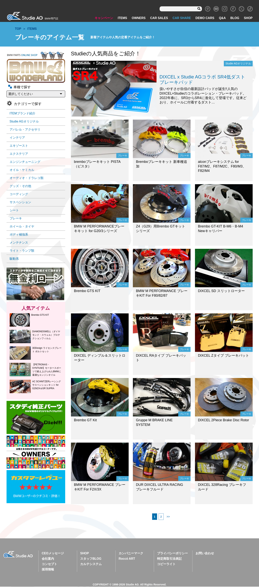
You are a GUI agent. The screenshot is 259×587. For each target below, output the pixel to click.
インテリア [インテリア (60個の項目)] (17, 138)
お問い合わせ (205, 553)
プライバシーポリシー (172, 553)
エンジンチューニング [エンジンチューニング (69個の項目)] (25, 162)
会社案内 (48, 559)
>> (168, 517)
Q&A (222, 18)
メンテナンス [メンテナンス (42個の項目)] (19, 243)
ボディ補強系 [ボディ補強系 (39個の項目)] (19, 234)
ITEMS (122, 18)
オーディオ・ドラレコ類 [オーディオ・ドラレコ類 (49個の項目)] (26, 178)
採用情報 (48, 569)
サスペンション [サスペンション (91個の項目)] (20, 202)
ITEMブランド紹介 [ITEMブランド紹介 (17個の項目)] (22, 113)
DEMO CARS (205, 18)
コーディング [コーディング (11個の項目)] (19, 194)
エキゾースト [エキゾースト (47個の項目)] (19, 146)
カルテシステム (91, 564)
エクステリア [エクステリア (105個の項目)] (19, 154)
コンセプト (49, 564)
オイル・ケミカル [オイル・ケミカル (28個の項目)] (22, 170)
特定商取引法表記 (169, 559)
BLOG (234, 18)
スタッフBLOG (90, 559)
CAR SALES (159, 18)
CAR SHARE (181, 18)
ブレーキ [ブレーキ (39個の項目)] (16, 218)
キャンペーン (104, 18)
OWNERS (139, 18)
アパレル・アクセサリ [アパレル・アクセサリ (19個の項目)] (25, 130)
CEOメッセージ (53, 553)
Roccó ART (127, 559)
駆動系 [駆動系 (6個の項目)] (14, 259)
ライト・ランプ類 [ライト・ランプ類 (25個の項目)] (22, 251)
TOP (18, 29)
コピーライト (166, 564)
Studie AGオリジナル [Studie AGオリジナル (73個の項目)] (24, 121)
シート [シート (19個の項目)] (14, 210)
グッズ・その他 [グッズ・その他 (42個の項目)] (20, 186)
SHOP (248, 18)
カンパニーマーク (131, 553)
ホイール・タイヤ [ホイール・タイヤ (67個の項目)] (22, 226)
